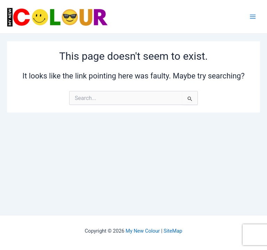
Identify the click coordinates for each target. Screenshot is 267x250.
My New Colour (143, 231)
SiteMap (173, 231)
